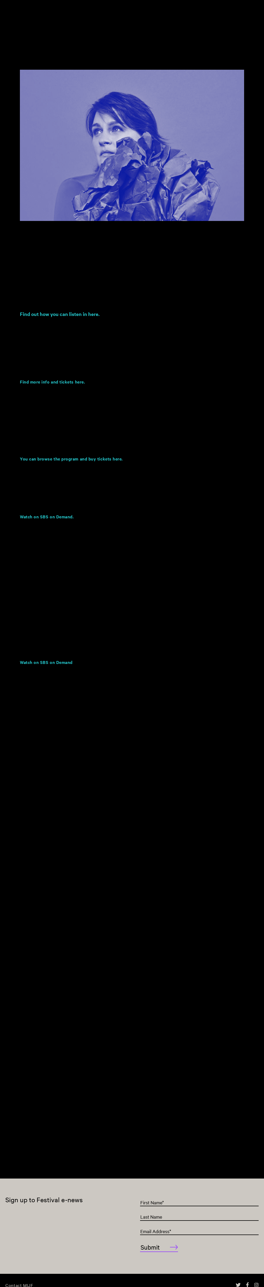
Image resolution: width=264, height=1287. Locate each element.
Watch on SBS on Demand (47, 662)
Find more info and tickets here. (52, 382)
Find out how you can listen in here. (59, 314)
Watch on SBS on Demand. (47, 516)
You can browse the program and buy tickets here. (71, 459)
